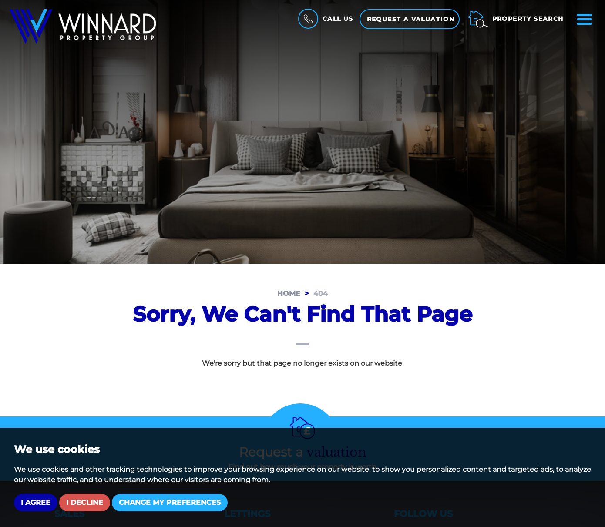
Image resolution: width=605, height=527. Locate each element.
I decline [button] (84, 502)
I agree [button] (35, 502)
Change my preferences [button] (170, 502)
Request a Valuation (411, 19)
